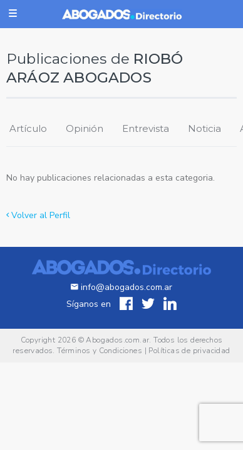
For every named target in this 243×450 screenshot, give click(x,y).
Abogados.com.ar (117, 340)
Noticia (204, 128)
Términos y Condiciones (99, 351)
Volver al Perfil (38, 215)
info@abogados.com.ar (121, 287)
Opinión (84, 128)
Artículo (28, 128)
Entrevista (145, 128)
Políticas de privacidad (189, 351)
